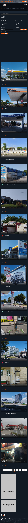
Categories (4, 13)
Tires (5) (16, 24)
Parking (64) (17, 23)
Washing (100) (17, 27)
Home (2, 13)
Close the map (23, 29)
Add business (24, 1)
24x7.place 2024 (8, 518)
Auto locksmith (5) (3, 20)
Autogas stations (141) (4, 23)
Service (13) (3, 27)
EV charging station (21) (18, 20)
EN (26, 4)
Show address (4, 33)
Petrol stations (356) (4, 24)
